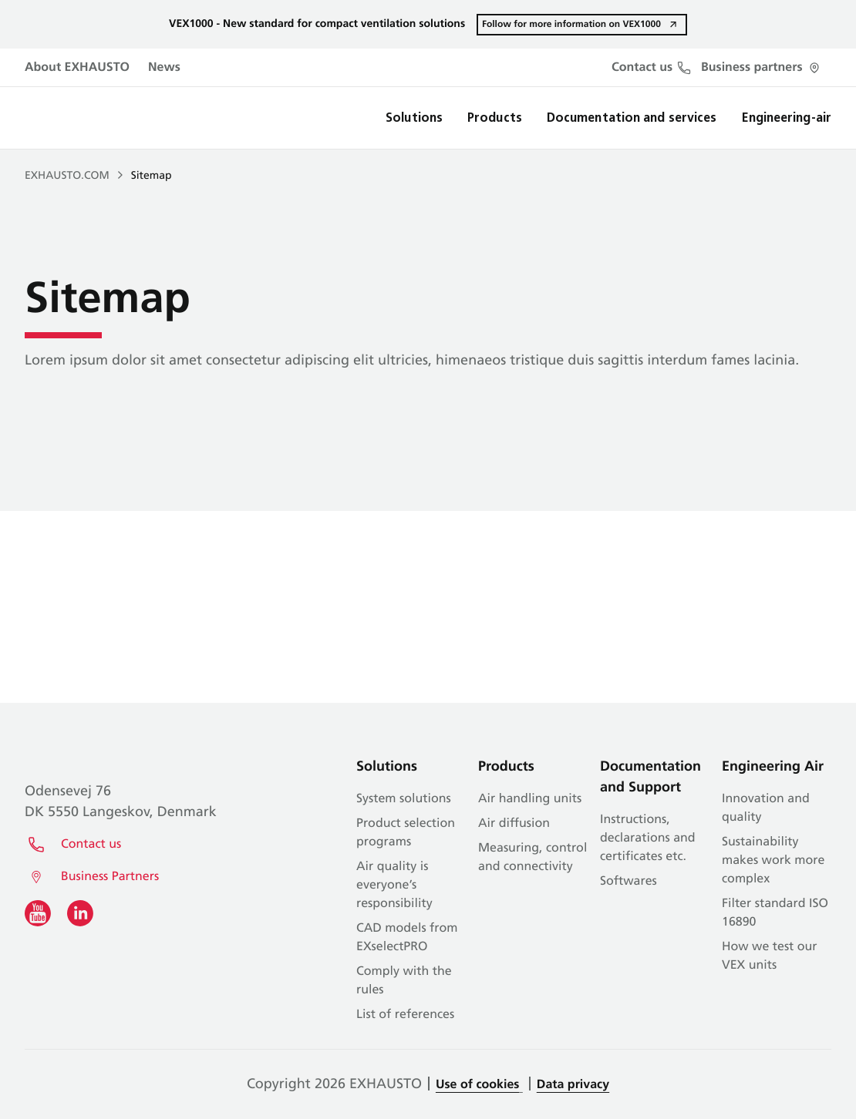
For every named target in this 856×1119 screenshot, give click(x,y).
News (164, 68)
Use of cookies (477, 1085)
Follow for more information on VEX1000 (571, 24)
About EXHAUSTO (77, 68)
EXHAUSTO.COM (67, 176)
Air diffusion (514, 824)
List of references (405, 1015)
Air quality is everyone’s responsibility (394, 885)
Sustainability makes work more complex (773, 860)
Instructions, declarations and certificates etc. (648, 838)
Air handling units (529, 799)
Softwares (628, 881)
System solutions (403, 799)
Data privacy (573, 1085)
